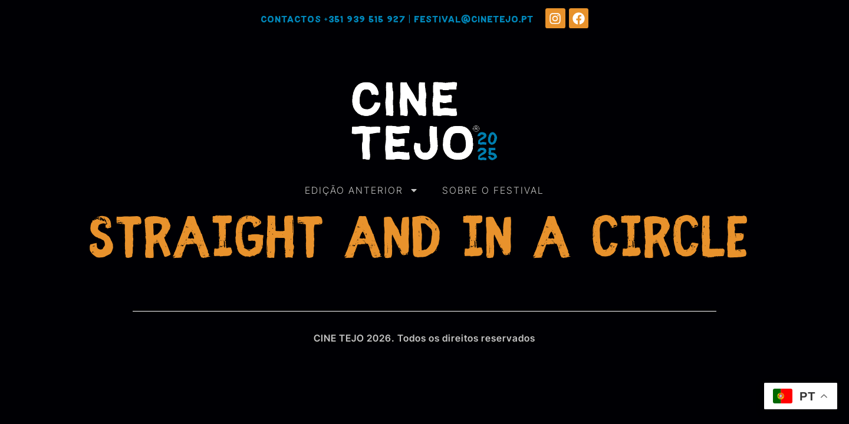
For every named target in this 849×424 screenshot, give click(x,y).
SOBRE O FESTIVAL (493, 190)
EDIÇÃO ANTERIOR (362, 190)
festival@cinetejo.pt (474, 19)
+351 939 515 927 (365, 19)
